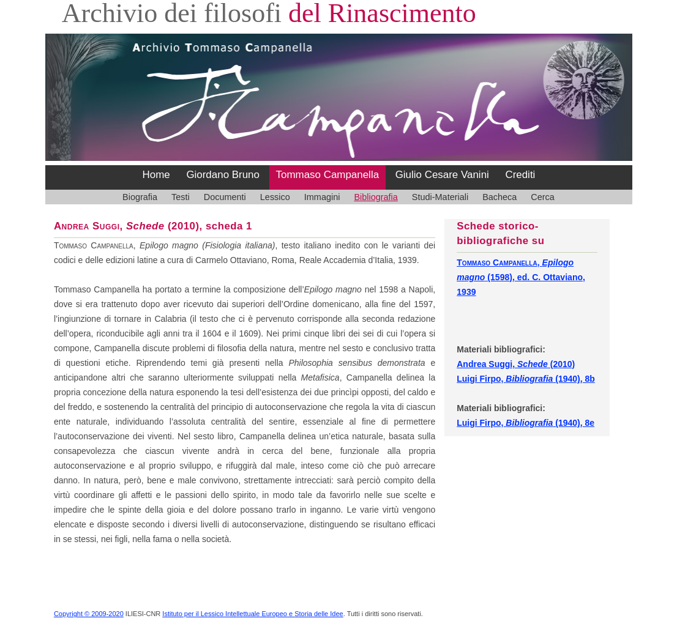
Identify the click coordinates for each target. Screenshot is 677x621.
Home (156, 174)
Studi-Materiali (440, 197)
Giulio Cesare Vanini (442, 174)
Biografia (139, 197)
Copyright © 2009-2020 (89, 613)
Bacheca (499, 197)
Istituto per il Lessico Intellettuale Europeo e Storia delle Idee (252, 613)
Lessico (275, 197)
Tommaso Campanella (328, 174)
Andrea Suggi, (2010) (516, 364)
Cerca (543, 197)
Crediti (520, 174)
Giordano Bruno (223, 174)
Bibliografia (375, 197)
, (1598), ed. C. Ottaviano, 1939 (521, 277)
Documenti (225, 197)
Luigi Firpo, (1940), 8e (525, 423)
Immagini (322, 197)
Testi (180, 197)
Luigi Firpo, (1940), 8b (526, 379)
